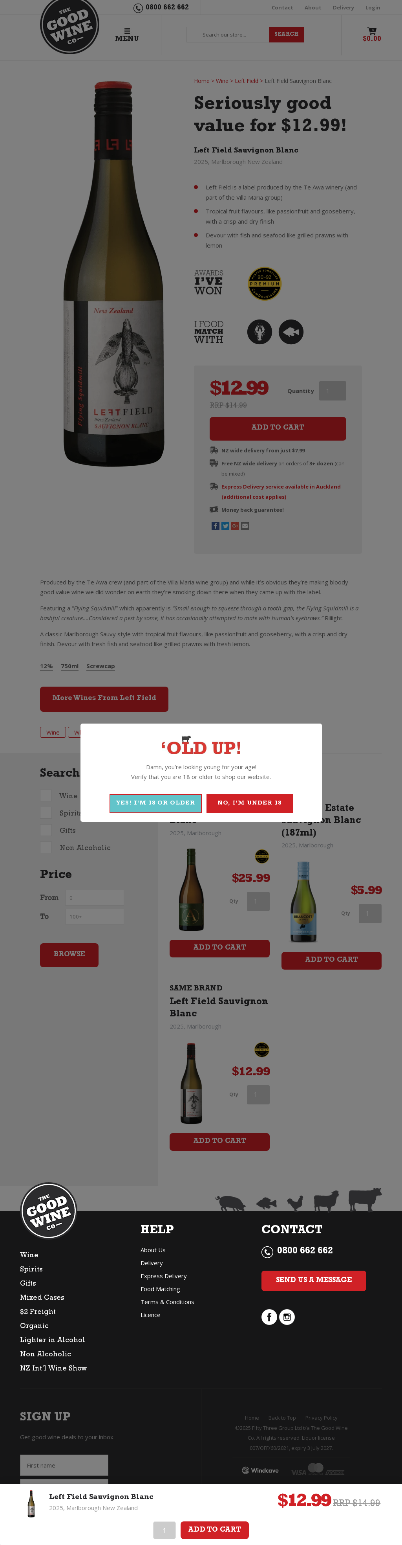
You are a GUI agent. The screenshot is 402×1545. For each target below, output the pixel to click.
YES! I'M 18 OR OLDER (155, 803)
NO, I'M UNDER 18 (249, 803)
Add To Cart (214, 1530)
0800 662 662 (305, 1252)
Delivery (152, 1263)
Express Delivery (164, 1276)
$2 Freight (38, 1312)
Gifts (28, 1284)
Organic (34, 1326)
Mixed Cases (42, 1298)
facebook (269, 1317)
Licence (151, 1315)
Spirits (31, 1270)
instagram (287, 1317)
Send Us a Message (314, 1280)
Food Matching (160, 1289)
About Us (153, 1250)
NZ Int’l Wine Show (53, 1369)
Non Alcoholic (45, 1355)
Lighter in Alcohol (52, 1341)
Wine (29, 1256)
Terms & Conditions (167, 1302)
